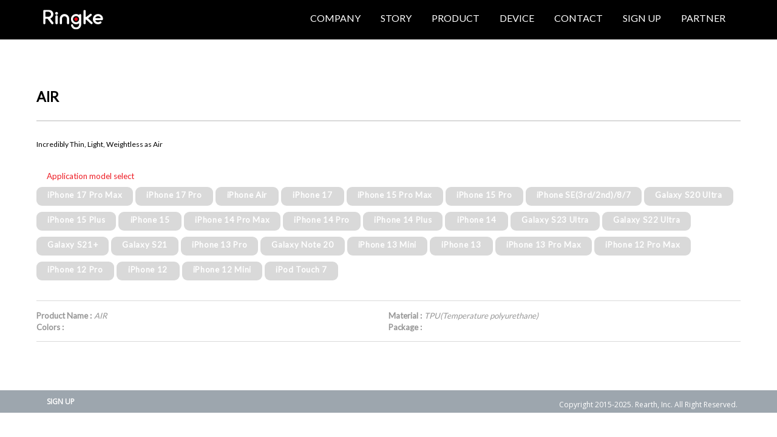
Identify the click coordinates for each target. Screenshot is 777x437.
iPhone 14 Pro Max (232, 220)
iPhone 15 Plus (76, 220)
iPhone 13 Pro (220, 244)
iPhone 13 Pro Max (543, 244)
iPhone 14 (477, 220)
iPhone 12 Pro (75, 269)
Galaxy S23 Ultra (555, 220)
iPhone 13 (461, 244)
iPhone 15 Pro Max (395, 195)
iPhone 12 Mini (222, 269)
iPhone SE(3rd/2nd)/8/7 (584, 195)
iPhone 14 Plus (403, 220)
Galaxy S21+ (72, 244)
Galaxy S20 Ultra (688, 195)
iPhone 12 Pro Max (642, 244)
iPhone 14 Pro (322, 220)
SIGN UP (61, 401)
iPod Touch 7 (301, 269)
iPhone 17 (312, 195)
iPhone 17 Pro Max (84, 195)
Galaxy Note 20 (302, 244)
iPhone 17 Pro (174, 195)
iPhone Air (247, 195)
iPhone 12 (148, 269)
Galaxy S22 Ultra (646, 220)
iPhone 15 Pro (484, 195)
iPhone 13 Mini (387, 244)
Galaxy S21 (145, 244)
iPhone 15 (150, 220)
